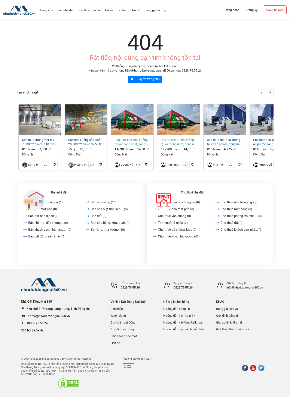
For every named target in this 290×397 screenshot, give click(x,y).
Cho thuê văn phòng (174, 216)
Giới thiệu (116, 309)
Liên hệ (115, 343)
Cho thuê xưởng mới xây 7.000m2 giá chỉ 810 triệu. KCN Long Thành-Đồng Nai (39, 142)
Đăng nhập (232, 10)
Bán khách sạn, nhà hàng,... (49, 229)
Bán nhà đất (59, 192)
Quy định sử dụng (122, 329)
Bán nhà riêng (103, 202)
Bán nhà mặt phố (42, 209)
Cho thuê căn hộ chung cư (179, 202)
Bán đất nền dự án (43, 216)
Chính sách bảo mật (123, 336)
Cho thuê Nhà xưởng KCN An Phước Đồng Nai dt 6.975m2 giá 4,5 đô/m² (269, 142)
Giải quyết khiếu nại (229, 322)
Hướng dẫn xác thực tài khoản (183, 322)
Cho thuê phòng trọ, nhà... (241, 216)
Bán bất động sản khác (46, 236)
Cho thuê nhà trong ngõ (239, 202)
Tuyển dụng (118, 315)
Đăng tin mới (274, 10)
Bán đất (98, 216)
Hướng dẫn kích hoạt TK (179, 315)
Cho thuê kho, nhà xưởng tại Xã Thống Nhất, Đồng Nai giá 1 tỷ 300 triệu (132, 142)
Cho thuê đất (232, 223)
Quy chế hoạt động (122, 322)
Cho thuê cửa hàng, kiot (177, 229)
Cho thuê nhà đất (192, 192)
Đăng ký (251, 10)
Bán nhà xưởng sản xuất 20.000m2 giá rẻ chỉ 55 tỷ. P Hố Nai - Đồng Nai (85, 142)
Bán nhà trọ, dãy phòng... (48, 223)
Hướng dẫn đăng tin (176, 309)
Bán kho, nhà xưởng (108, 229)
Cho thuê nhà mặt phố (176, 209)
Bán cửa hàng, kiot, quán (110, 223)
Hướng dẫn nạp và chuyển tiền (183, 329)
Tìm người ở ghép (173, 223)
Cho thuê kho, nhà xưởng (179, 236)
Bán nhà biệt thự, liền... (109, 209)
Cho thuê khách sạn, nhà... (241, 229)
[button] (270, 92)
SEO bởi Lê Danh (32, 330)
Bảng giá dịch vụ (227, 309)
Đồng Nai (28, 154)
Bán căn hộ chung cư (45, 202)
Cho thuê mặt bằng (236, 209)
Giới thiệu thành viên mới (232, 329)
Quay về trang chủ (145, 79)
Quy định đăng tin (227, 315)
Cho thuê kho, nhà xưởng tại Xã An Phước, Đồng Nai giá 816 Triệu (223, 142)
